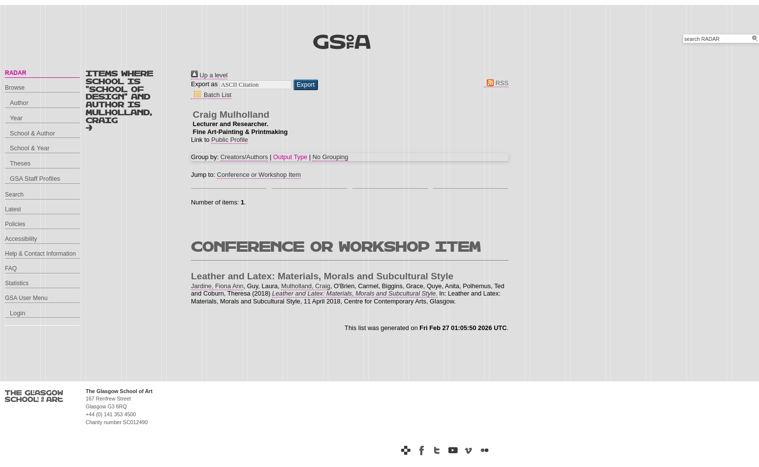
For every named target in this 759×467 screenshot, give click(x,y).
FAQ (11, 268)
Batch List (211, 95)
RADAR (15, 72)
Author (19, 102)
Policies (15, 224)
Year (16, 118)
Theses (20, 163)
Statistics (17, 283)
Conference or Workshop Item (259, 174)
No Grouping (330, 157)
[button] (305, 84)
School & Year (29, 148)
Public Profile (229, 139)
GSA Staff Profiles (35, 178)
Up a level (209, 75)
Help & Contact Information (40, 253)
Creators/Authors (244, 157)
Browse (15, 87)
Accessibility (21, 238)
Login (17, 313)
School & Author (32, 133)
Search (14, 194)
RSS (496, 83)
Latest (13, 209)
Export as (204, 84)
